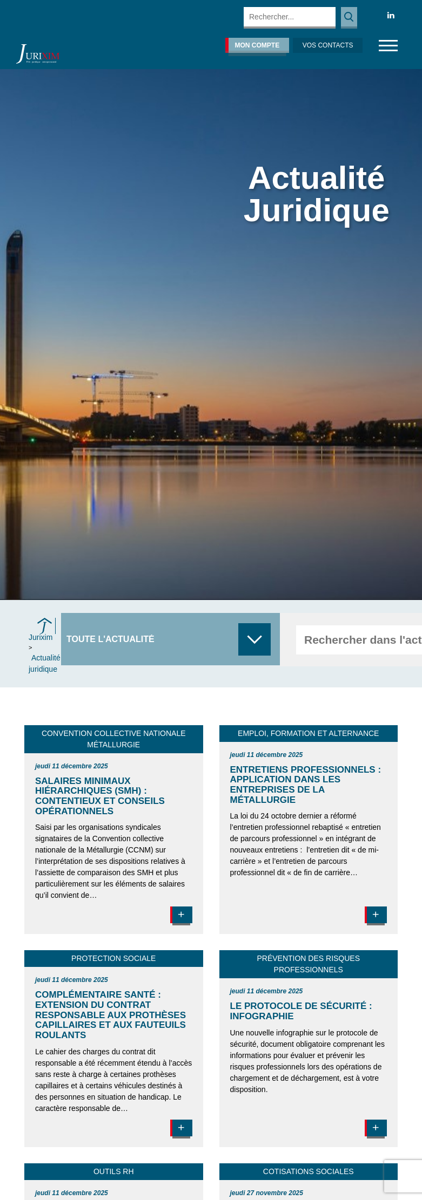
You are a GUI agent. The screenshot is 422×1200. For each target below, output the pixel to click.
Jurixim (40, 637)
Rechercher (349, 18)
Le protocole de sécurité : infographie (301, 1011)
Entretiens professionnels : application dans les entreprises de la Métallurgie (305, 785)
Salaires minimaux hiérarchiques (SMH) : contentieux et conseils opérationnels (100, 796)
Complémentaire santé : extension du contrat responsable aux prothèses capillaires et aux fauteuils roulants (110, 1015)
